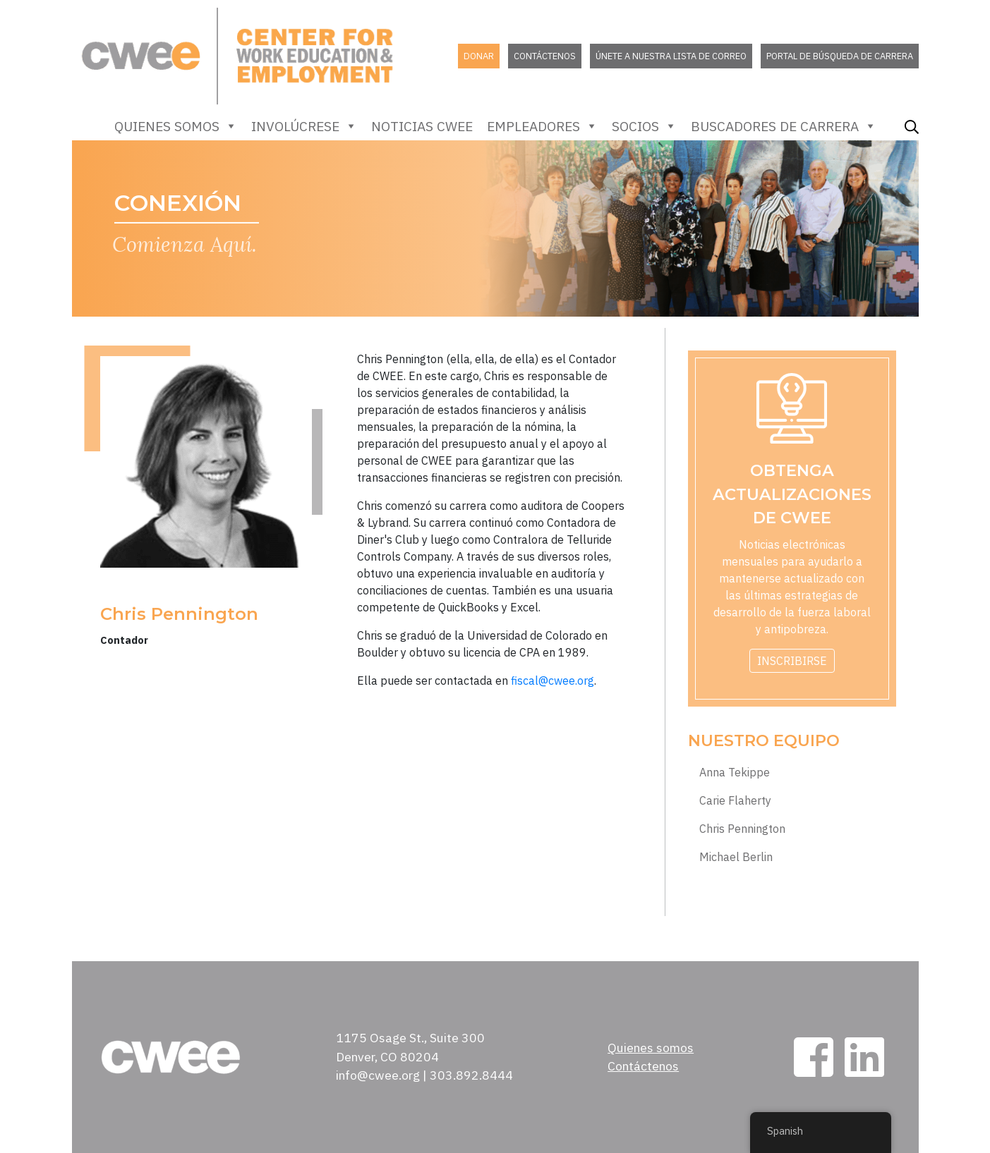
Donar (479, 56)
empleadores (542, 126)
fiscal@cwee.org (552, 680)
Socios (644, 126)
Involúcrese (304, 126)
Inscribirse (792, 661)
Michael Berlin (736, 857)
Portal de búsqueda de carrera (839, 56)
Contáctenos (545, 56)
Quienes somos (175, 126)
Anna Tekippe (734, 772)
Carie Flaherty (735, 800)
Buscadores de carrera (783, 126)
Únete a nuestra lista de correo (671, 56)
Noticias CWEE (422, 126)
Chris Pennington (742, 829)
